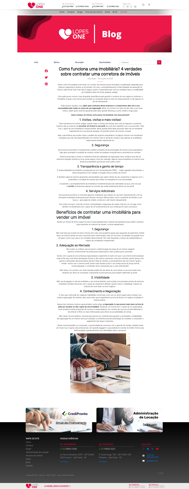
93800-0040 (139, 487)
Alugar (80, 12)
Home (62, 12)
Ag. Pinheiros (97, 4)
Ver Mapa (64, 461)
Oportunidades (105, 62)
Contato (123, 12)
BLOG (115, 12)
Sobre (107, 12)
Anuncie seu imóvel (94, 12)
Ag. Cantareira (68, 4)
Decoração (79, 62)
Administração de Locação (37, 452)
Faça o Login (150, 424)
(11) (65, 6)
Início (36, 62)
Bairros (56, 62)
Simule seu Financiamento (71, 422)
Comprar (71, 12)
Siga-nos (127, 4)
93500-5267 (158, 487)
